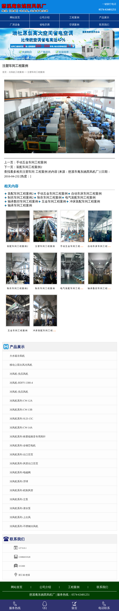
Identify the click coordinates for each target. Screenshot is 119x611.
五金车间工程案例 (54, 201)
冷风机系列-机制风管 (21, 490)
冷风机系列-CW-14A (21, 427)
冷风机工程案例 (16, 72)
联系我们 (104, 24)
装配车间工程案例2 (29, 167)
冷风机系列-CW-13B (21, 409)
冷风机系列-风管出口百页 (24, 463)
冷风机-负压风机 (19, 373)
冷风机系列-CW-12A (21, 400)
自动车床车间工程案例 (86, 193)
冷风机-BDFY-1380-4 (21, 382)
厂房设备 (15, 24)
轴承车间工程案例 (20, 205)
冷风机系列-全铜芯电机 (23, 445)
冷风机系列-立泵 (19, 499)
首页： (5, 72)
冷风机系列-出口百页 (21, 454)
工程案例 (74, 17)
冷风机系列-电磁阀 (20, 472)
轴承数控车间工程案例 (23, 201)
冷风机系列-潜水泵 (20, 508)
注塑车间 (28, 171)
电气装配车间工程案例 (80, 197)
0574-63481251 (107, 9)
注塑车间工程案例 (45, 246)
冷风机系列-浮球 (19, 481)
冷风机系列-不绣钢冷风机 (24, 526)
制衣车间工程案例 (49, 197)
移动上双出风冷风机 (21, 364)
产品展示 (104, 17)
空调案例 (74, 24)
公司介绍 (45, 17)
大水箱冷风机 (17, 355)
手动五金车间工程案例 (31, 162)
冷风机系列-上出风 (20, 517)
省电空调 (45, 24)
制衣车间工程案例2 (20, 197)
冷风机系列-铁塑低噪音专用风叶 (28, 436)
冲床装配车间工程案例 (85, 201)
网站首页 (15, 17)
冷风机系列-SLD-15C (21, 418)
